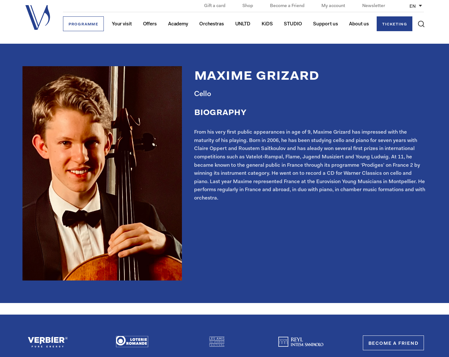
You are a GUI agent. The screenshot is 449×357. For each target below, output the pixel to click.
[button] (421, 24)
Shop (248, 6)
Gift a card (215, 6)
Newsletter (373, 6)
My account (333, 6)
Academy (178, 24)
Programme (83, 24)
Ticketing (394, 24)
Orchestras (211, 24)
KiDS (267, 24)
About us (359, 24)
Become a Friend (287, 6)
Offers (150, 24)
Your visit (122, 24)
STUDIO (293, 24)
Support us (325, 24)
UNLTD (243, 24)
